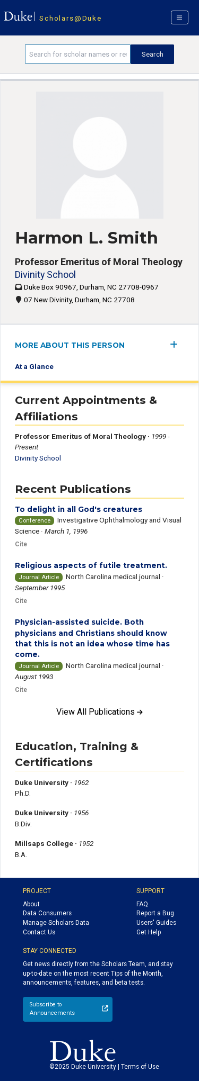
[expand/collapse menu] (177, 344)
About (31, 904)
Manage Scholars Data (56, 922)
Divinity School (45, 274)
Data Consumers (47, 913)
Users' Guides (156, 922)
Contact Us (39, 932)
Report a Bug (155, 913)
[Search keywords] (78, 54)
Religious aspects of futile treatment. (91, 565)
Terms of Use (140, 1066)
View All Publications (99, 712)
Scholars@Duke (70, 18)
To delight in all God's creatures (78, 509)
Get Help (148, 932)
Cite (21, 544)
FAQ (142, 904)
